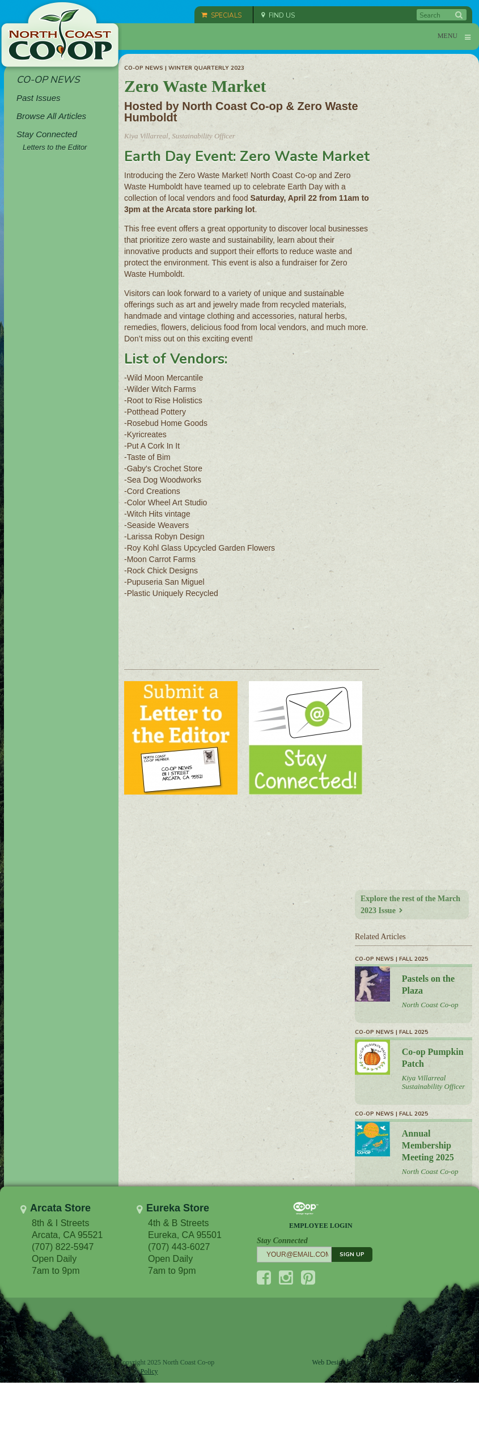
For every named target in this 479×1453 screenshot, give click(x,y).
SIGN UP (352, 1254)
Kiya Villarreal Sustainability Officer (433, 1082)
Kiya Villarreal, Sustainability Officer (179, 136)
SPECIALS (221, 15)
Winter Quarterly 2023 (206, 68)
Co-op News (143, 68)
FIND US (278, 15)
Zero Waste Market (195, 86)
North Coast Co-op (430, 1004)
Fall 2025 (413, 959)
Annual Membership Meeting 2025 (428, 1145)
